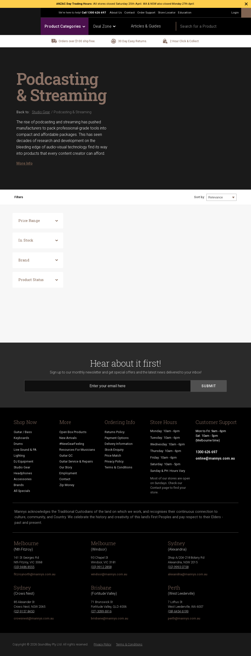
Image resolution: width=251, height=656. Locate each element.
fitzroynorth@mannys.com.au (34, 574)
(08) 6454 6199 (178, 611)
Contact (129, 12)
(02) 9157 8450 (24, 611)
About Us (116, 12)
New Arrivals (68, 438)
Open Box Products (73, 432)
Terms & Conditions (118, 467)
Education (184, 12)
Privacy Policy (114, 461)
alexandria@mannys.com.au (187, 574)
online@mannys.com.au (215, 458)
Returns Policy (115, 432)
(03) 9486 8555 (24, 567)
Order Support (146, 12)
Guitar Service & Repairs (76, 461)
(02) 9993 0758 (178, 567)
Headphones (23, 473)
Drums (18, 444)
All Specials (22, 491)
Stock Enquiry (114, 449)
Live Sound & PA (25, 449)
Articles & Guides (146, 26)
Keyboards (21, 438)
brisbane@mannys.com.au (109, 618)
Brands (19, 485)
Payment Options (117, 438)
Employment (68, 473)
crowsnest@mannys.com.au (34, 618)
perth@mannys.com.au (184, 618)
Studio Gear (22, 467)
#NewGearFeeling (71, 444)
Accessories (23, 479)
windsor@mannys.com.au (109, 574)
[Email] (107, 386)
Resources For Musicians (77, 449)
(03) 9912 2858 (101, 567)
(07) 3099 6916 (101, 611)
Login (235, 12)
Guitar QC (66, 455)
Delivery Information (119, 444)
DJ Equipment (23, 461)
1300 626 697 (96, 12)
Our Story (65, 467)
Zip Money (66, 485)
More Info (24, 163)
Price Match (113, 455)
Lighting (19, 455)
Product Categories (65, 26)
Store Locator (167, 12)
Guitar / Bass (23, 432)
